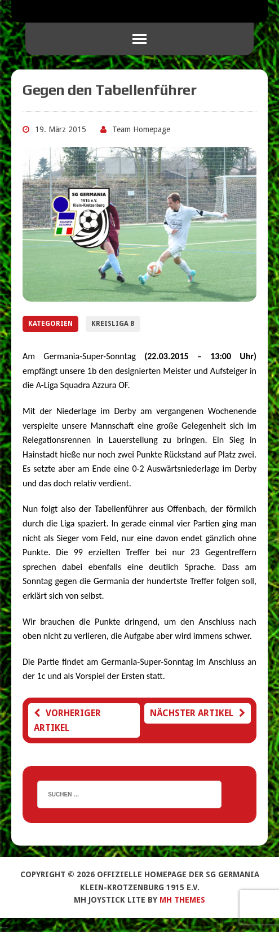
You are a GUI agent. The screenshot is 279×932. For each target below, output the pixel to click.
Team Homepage (141, 129)
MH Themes (182, 899)
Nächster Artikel (197, 713)
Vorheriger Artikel (67, 720)
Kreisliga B (113, 324)
